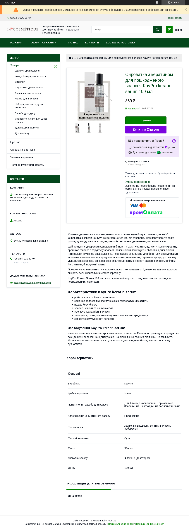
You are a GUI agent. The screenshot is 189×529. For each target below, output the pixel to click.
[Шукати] (157, 29)
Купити (146, 120)
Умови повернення (21, 157)
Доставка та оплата (120, 42)
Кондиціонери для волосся (30, 76)
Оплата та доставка (22, 149)
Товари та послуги (42, 42)
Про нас (72, 42)
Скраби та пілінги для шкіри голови (31, 120)
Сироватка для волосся (29, 87)
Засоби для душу (25, 113)
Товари (14, 65)
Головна (16, 42)
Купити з (146, 129)
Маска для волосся (26, 98)
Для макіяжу (22, 133)
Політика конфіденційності (150, 524)
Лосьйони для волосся (28, 93)
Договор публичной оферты (27, 164)
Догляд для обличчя (27, 127)
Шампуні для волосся (27, 70)
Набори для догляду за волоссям (29, 106)
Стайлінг (20, 81)
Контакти (92, 42)
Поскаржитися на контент (121, 524)
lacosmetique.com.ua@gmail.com (32, 282)
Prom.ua (112, 520)
